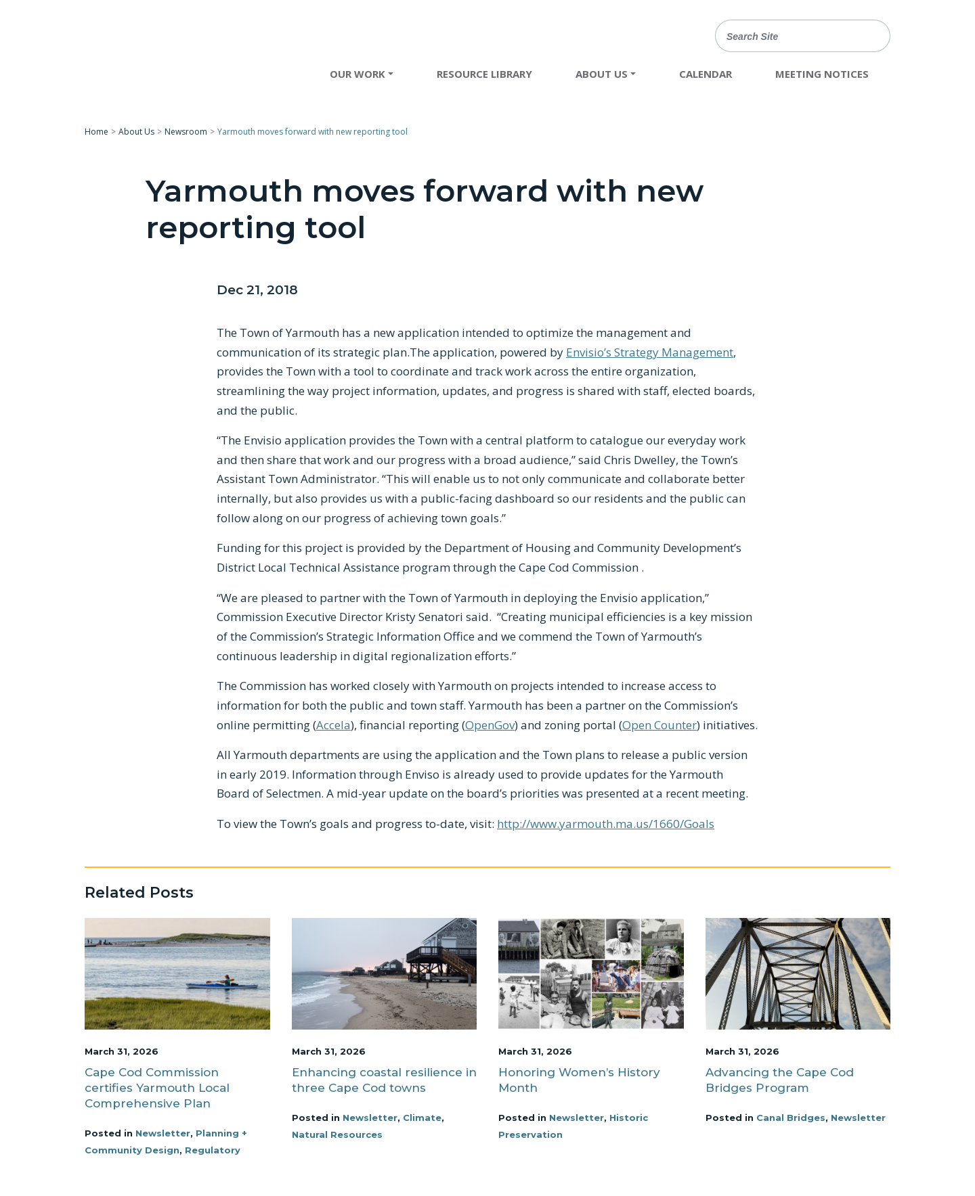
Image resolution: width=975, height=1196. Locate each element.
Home (96, 131)
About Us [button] (602, 73)
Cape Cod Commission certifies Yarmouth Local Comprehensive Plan (157, 1087)
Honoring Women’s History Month (579, 1080)
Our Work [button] (357, 73)
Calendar (705, 73)
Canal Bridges (790, 1117)
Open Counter (659, 725)
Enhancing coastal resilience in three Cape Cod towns (384, 1080)
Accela (333, 725)
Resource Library (484, 73)
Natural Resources (337, 1134)
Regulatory (212, 1150)
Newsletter (162, 1133)
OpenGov (490, 725)
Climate (422, 1117)
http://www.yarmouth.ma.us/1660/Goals (605, 823)
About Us (136, 131)
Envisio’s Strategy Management (649, 352)
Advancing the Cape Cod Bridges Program (780, 1080)
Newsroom (186, 131)
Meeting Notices (822, 73)
